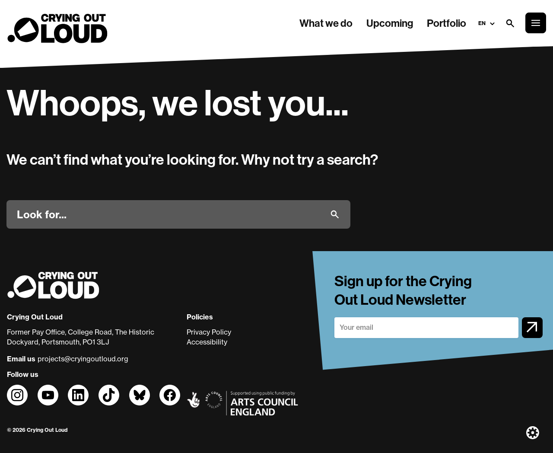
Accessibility (207, 342)
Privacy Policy (209, 332)
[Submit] (335, 214)
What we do (326, 22)
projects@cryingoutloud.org (83, 358)
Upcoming (389, 22)
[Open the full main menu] (535, 23)
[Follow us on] (17, 395)
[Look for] (170, 214)
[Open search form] (509, 23)
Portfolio (446, 22)
